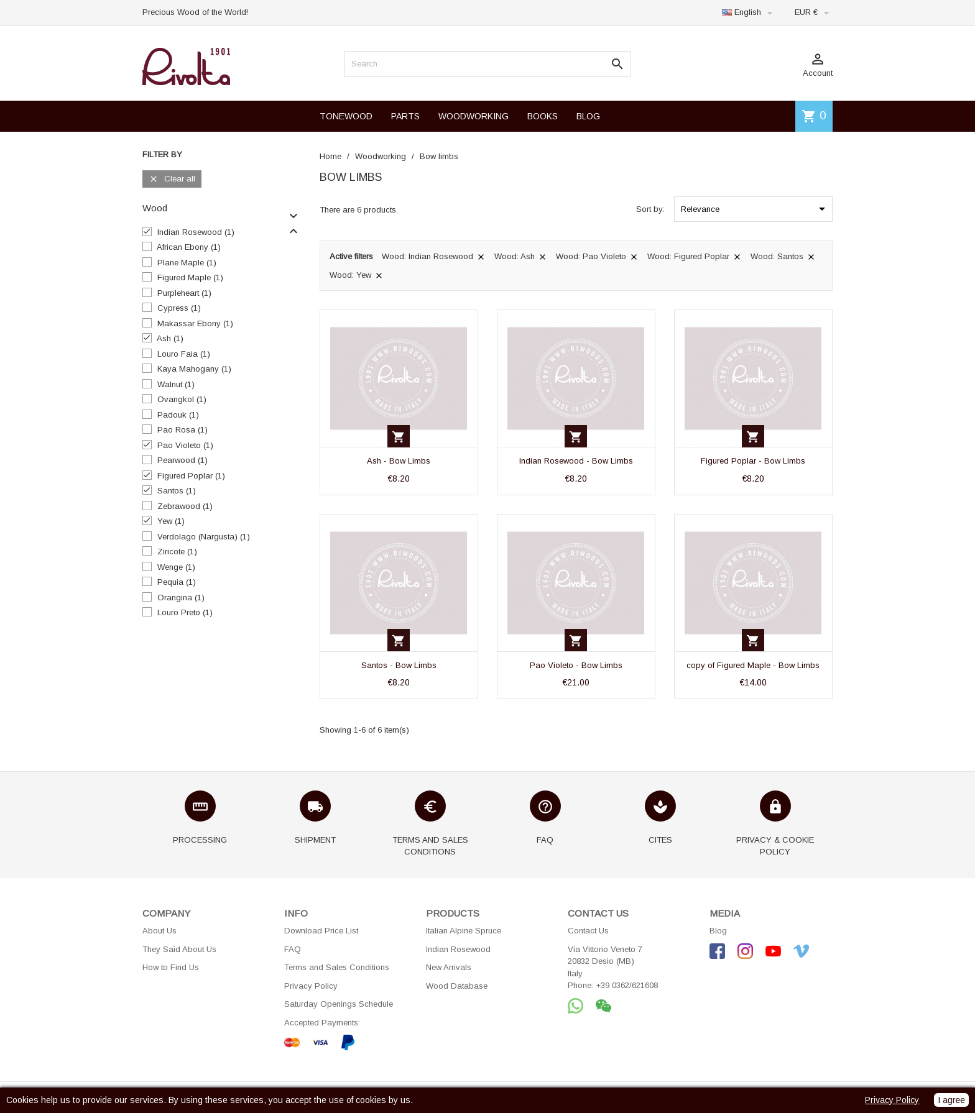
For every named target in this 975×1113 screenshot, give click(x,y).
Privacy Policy (311, 986)
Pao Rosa (182, 429)
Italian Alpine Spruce (463, 930)
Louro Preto (185, 612)
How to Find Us (170, 967)
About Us (159, 930)
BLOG (588, 116)
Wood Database (456, 986)
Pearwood (182, 460)
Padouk (178, 414)
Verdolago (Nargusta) (203, 536)
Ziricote (177, 551)
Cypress (179, 308)
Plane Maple (186, 262)
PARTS (405, 116)
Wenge (176, 567)
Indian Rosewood (195, 232)
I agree (951, 1100)
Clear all (172, 179)
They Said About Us (179, 949)
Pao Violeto (185, 445)
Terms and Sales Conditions (336, 967)
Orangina (181, 597)
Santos (176, 490)
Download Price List (321, 930)
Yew (171, 521)
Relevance (755, 208)
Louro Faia (183, 354)
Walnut (176, 384)
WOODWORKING (473, 116)
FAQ (292, 949)
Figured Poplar (191, 475)
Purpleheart (184, 293)
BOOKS (542, 116)
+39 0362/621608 (627, 985)
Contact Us (588, 930)
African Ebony (189, 247)
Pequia (176, 582)
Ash (170, 338)
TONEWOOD (346, 116)
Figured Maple (190, 277)
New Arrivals (448, 967)
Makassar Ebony (195, 323)
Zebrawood (185, 506)
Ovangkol (181, 399)
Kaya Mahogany (194, 368)
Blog (718, 930)
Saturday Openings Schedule (338, 1004)
